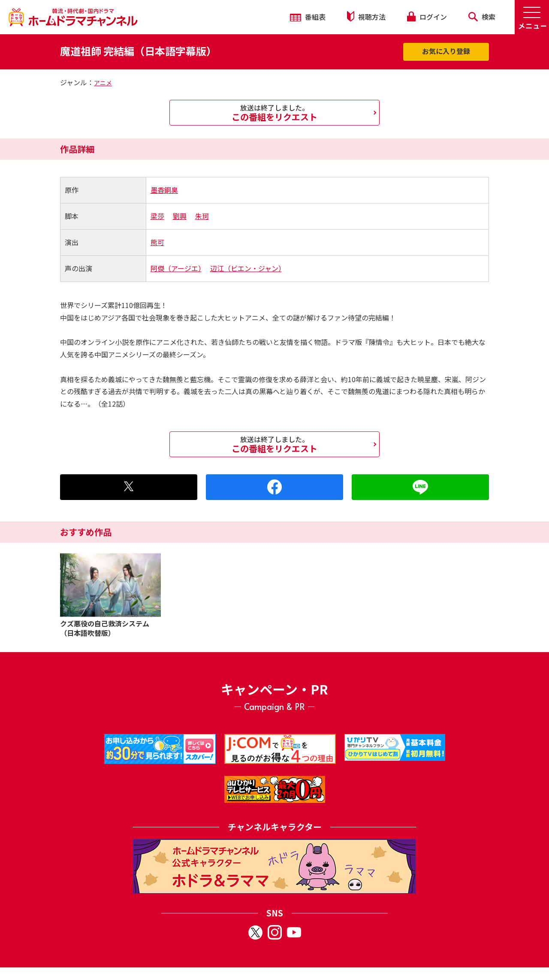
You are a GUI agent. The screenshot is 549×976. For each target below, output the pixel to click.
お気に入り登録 (446, 51)
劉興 (180, 216)
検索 (481, 17)
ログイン (426, 17)
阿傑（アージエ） (176, 268)
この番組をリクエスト (274, 112)
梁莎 (157, 216)
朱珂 (202, 216)
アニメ (103, 82)
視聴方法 (366, 16)
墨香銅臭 (164, 190)
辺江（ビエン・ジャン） (246, 268)
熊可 (157, 242)
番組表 (308, 17)
